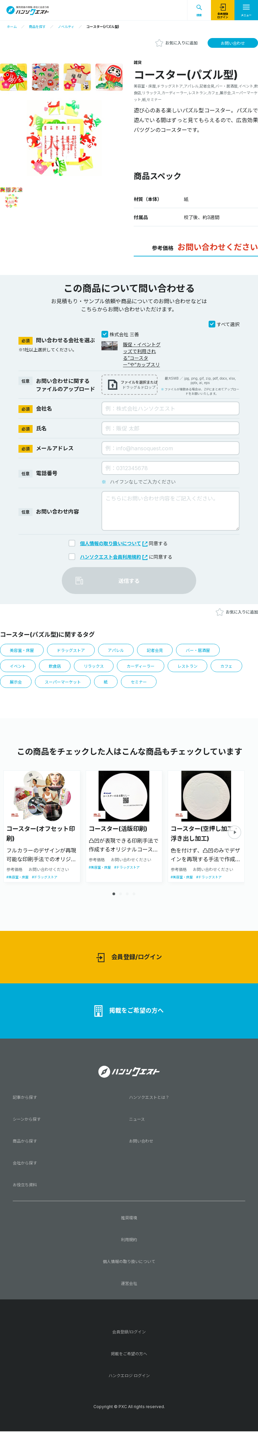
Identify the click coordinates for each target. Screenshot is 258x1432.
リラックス (97, 667)
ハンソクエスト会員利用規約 (113, 557)
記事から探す (25, 1099)
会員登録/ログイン (129, 959)
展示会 (16, 683)
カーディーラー (146, 667)
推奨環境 (129, 1219)
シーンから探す (27, 1121)
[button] (234, 834)
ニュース (137, 1121)
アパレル (121, 650)
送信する (129, 581)
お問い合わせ (233, 43)
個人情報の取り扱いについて (113, 543)
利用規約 (129, 1241)
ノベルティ (66, 27)
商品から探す (25, 1143)
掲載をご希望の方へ (129, 1013)
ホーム (12, 27)
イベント (18, 667)
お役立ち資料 (25, 1186)
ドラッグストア (74, 650)
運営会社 (129, 1285)
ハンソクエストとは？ (149, 1099)
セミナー (144, 683)
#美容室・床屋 (17, 879)
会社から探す (25, 1164)
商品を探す (37, 27)
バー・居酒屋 (206, 650)
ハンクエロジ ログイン (129, 1377)
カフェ (235, 667)
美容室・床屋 (23, 650)
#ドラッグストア (44, 879)
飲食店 (56, 667)
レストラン (195, 667)
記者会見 (161, 650)
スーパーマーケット (65, 683)
